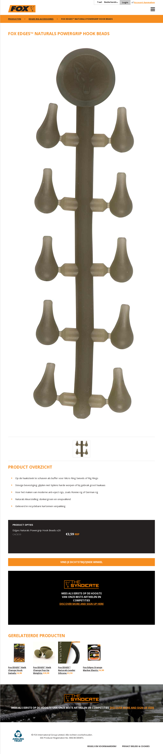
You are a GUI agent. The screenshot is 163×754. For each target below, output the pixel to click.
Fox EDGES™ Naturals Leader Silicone (66, 670)
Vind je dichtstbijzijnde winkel (81, 562)
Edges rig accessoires (41, 18)
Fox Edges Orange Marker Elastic (92, 669)
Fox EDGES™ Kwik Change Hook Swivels (17, 670)
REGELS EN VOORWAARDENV (101, 746)
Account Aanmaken (144, 2)
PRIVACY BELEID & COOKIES (136, 746)
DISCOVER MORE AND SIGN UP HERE (82, 604)
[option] (81, 238)
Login (125, 2)
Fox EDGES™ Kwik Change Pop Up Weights (42, 670)
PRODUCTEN (14, 18)
